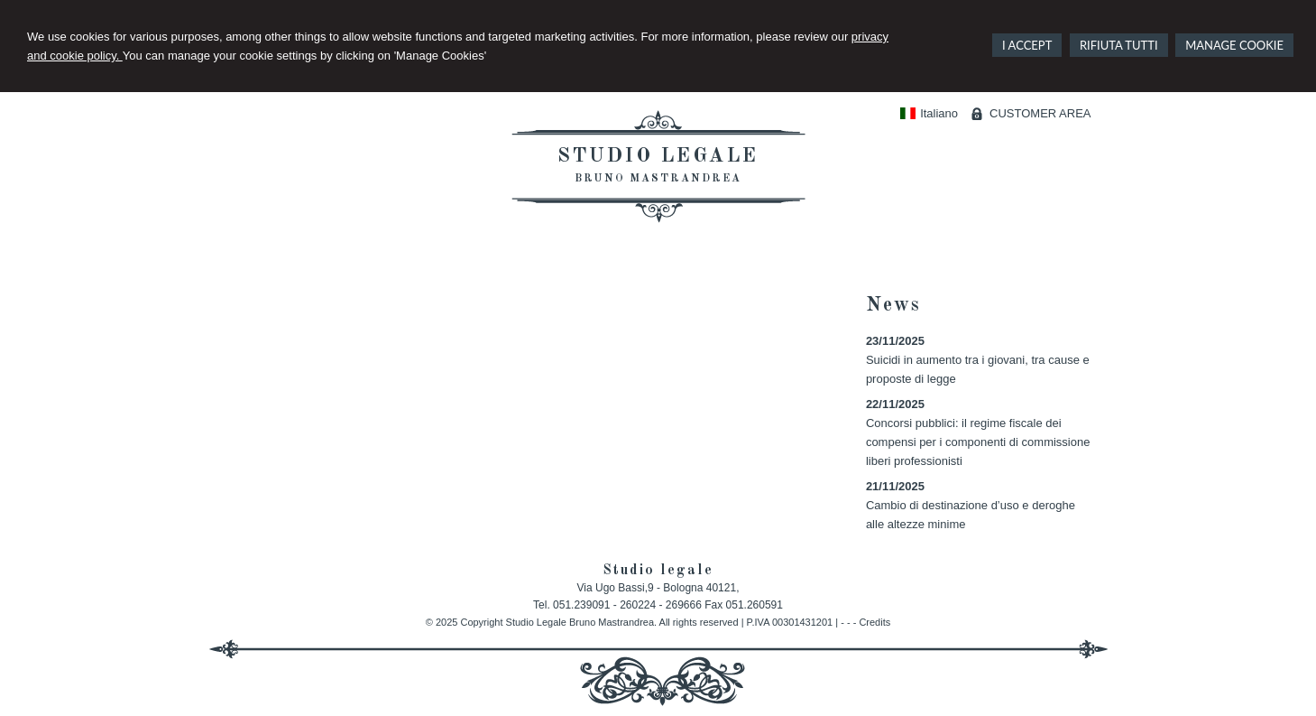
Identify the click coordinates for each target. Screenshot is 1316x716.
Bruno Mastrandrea (658, 178)
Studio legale (658, 156)
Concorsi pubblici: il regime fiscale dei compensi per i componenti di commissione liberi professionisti (978, 442)
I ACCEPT (1027, 45)
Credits (874, 622)
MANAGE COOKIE (1234, 45)
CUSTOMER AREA (1040, 113)
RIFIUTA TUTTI (1119, 45)
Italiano (929, 113)
